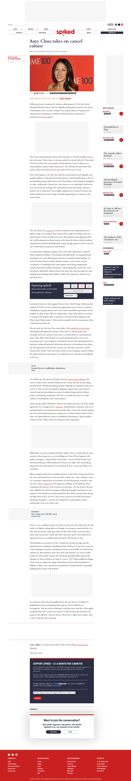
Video (105, 283)
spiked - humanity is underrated (65, 32)
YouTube (122, 25)
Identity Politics (62, 93)
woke (44, 117)
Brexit (39, 766)
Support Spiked (12, 764)
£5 (67, 286)
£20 (82, 286)
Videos (46, 29)
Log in (110, 24)
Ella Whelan (70, 768)
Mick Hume (70, 771)
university (59, 407)
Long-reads (42, 32)
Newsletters (112, 29)
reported (49, 230)
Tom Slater (107, 251)
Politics (70, 93)
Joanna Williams (71, 766)
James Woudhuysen (109, 222)
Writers (30, 29)
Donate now (69, 296)
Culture (39, 764)
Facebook (116, 25)
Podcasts (19, 32)
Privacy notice (11, 768)
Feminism (40, 768)
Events (89, 29)
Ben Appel (106, 111)
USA (75, 93)
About (9, 761)
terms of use (60, 779)
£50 (89, 286)
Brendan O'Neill (108, 193)
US (91, 157)
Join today (53, 732)
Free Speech (53, 93)
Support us (112, 32)
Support (37, 698)
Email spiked (100, 771)
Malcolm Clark (108, 138)
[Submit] (26, 24)
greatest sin (47, 483)
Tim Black (70, 773)
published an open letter (80, 328)
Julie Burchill (108, 164)
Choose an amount (78, 291)
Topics (15, 29)
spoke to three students (77, 379)
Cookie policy (11, 771)
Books (89, 32)
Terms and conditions (13, 766)
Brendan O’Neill (71, 761)
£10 (74, 286)
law (58, 170)
